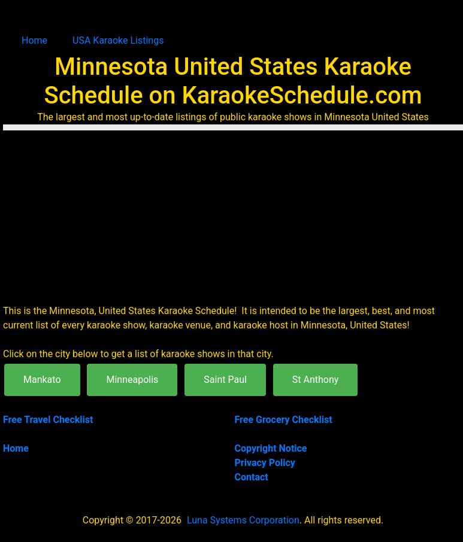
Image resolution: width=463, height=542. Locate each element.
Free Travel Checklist (48, 419)
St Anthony (315, 379)
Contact (251, 477)
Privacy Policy (265, 462)
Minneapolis (132, 379)
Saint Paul (225, 379)
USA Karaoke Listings (118, 40)
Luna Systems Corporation (243, 520)
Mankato (42, 379)
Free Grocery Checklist (283, 419)
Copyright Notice (271, 448)
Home (34, 40)
